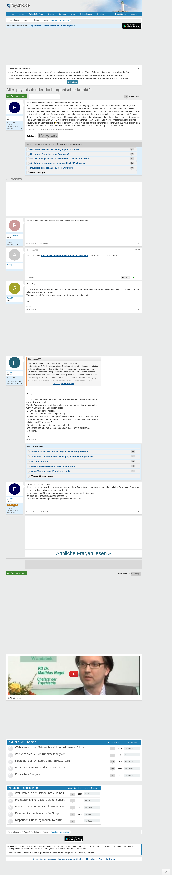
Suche (51, 14)
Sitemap (112, 859)
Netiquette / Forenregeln (99, 859)
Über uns (43, 859)
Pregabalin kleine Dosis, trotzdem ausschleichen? (46, 799)
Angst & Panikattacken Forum (36, 832)
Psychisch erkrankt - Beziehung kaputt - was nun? (54, 149)
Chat (73, 14)
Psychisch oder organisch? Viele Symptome (51, 168)
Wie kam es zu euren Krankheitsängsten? (41, 754)
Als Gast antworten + (16, 96)
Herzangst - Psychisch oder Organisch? (49, 154)
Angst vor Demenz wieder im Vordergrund (41, 767)
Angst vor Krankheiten (60, 832)
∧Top (166, 872)
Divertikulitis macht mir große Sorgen (38, 813)
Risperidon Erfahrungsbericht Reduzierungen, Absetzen (49, 820)
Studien (100, 14)
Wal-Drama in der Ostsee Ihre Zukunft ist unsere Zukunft (50, 747)
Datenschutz (62, 859)
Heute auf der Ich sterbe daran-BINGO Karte (43, 760)
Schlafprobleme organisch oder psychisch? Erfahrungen (57, 163)
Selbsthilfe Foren (36, 14)
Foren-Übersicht (14, 832)
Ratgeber (62, 14)
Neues (21, 14)
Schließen (72, 82)
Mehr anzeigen (37, 172)
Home (11, 14)
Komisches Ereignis (27, 774)
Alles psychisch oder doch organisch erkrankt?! (49, 89)
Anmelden (134, 14)
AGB (86, 859)
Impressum (52, 859)
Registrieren (120, 14)
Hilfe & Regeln (86, 14)
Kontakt (35, 859)
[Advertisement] (83, 532)
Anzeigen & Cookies (75, 859)
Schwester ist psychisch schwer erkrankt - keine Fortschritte (59, 159)
